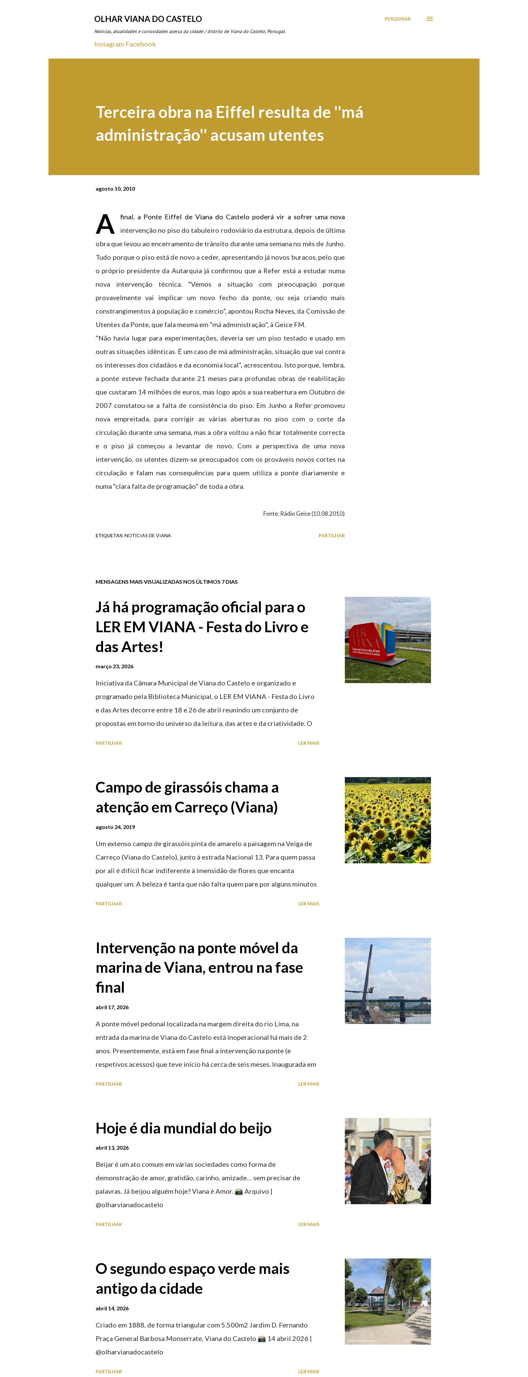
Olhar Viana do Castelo (148, 19)
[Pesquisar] (398, 19)
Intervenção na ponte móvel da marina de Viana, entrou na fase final (199, 967)
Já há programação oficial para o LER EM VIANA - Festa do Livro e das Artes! (202, 626)
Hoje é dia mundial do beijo (184, 1127)
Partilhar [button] (332, 535)
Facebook (141, 44)
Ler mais (308, 743)
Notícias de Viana (148, 535)
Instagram (109, 44)
